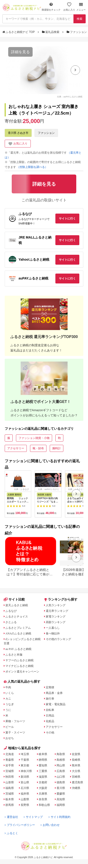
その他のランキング (58, 639)
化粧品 (50, 721)
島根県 (61, 759)
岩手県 (9, 765)
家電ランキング (55, 616)
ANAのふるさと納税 (18, 633)
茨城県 (9, 793)
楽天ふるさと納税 (16, 605)
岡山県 (61, 765)
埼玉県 (25, 754)
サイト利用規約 (59, 817)
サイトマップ (33, 817)
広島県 (61, 771)
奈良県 (43, 799)
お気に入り (69, 6)
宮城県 (9, 771)
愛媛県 (61, 793)
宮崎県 (76, 776)
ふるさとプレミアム (18, 627)
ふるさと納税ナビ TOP (18, 32)
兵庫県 (43, 793)
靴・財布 (38, 448)
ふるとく (11, 833)
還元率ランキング (57, 610)
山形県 (9, 782)
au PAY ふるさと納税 (18, 649)
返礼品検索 (51, 32)
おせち (9, 738)
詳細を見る (20, 52)
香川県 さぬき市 (18, 133)
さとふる (11, 622)
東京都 (25, 765)
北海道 (9, 754)
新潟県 (25, 776)
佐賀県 (76, 754)
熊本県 (76, 765)
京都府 (43, 782)
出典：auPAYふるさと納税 (69, 97)
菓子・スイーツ (15, 732)
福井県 (25, 793)
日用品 (50, 715)
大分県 (76, 771)
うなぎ (9, 704)
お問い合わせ (50, 825)
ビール (9, 726)
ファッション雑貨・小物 (34, 438)
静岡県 (43, 759)
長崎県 (76, 759)
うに (8, 710)
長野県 (25, 805)
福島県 (9, 788)
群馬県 (9, 805)
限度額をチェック (51, 6)
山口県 (61, 776)
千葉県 (25, 759)
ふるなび (11, 610)
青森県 (9, 759)
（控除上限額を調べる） (32, 167)
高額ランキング (55, 622)
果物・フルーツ (15, 721)
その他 (50, 732)
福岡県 (61, 805)
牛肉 (8, 687)
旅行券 (50, 698)
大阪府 (43, 788)
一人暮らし (53, 627)
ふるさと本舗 (13, 654)
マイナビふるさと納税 (19, 666)
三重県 (43, 771)
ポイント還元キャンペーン (22, 671)
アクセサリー (15, 448)
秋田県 (9, 776)
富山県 (25, 782)
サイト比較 (14, 599)
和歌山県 (44, 805)
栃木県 (9, 799)
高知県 (61, 799)
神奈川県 (26, 771)
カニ (8, 698)
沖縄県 (76, 788)
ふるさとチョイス (16, 616)
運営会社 (11, 817)
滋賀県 (43, 776)
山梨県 (25, 799)
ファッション (77, 32)
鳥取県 (61, 754)
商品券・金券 (54, 693)
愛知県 (43, 765)
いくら (9, 693)
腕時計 (56, 448)
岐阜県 (43, 754)
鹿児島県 (77, 782)
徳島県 (61, 782)
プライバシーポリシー (20, 825)
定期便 (50, 687)
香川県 (61, 788)
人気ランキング (55, 605)
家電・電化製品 (55, 704)
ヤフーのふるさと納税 (19, 660)
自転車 (50, 710)
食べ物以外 (53, 633)
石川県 (25, 788)
